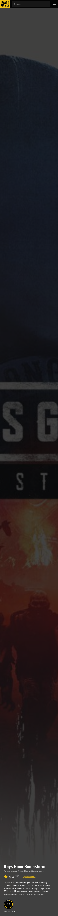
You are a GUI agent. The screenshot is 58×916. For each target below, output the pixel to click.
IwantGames (5, 4)
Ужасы (14, 871)
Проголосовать (29, 877)
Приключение (37, 871)
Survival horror (24, 871)
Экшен (7, 871)
